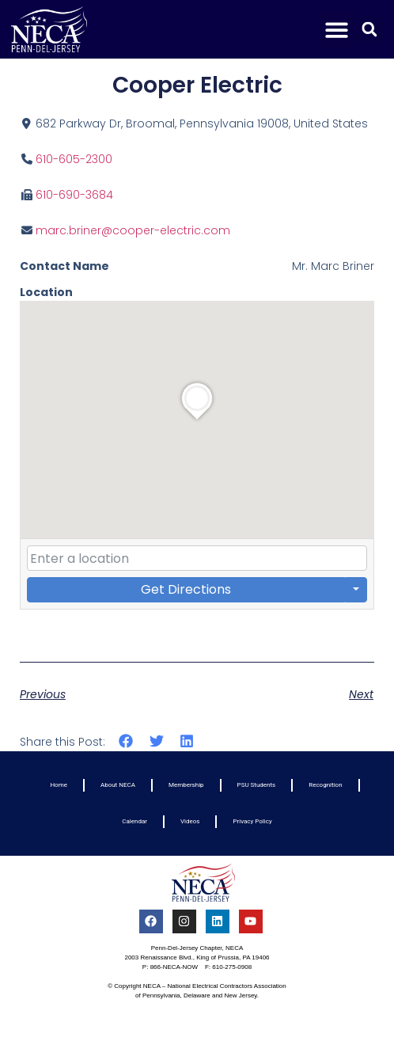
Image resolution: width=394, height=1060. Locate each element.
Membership (186, 784)
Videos (189, 821)
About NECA (117, 784)
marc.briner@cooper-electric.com (133, 230)
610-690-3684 (74, 195)
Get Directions (186, 589)
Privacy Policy (252, 821)
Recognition (325, 784)
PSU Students (256, 784)
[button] (337, 29)
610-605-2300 (74, 159)
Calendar (134, 821)
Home (58, 784)
